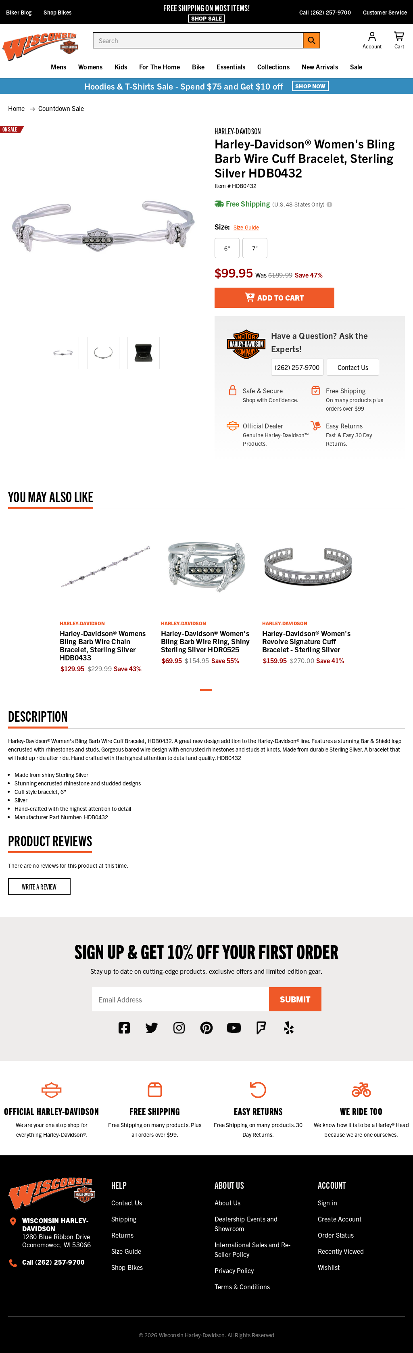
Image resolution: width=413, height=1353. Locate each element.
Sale (356, 67)
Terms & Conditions (242, 1286)
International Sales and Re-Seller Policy (252, 1249)
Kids (121, 67)
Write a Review (39, 886)
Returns (122, 1235)
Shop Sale (206, 18)
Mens (59, 67)
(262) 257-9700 (297, 367)
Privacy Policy (234, 1270)
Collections (273, 67)
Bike (198, 67)
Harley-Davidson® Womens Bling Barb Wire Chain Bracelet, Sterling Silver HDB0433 (103, 645)
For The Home (159, 67)
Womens (90, 67)
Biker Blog (18, 12)
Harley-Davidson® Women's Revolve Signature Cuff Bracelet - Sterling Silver (306, 641)
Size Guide (246, 227)
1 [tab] (206, 690)
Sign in (327, 1202)
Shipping (123, 1219)
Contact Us (353, 367)
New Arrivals (320, 67)
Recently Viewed (341, 1251)
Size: (237, 227)
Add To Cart (275, 297)
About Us (227, 1202)
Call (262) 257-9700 (325, 12)
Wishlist (329, 1267)
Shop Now (310, 86)
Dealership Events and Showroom (246, 1223)
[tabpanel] (105, 595)
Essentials (231, 67)
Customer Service (385, 12)
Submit (295, 999)
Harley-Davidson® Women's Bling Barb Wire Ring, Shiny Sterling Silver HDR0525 (205, 641)
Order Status (336, 1235)
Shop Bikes (57, 12)
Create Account (339, 1219)
